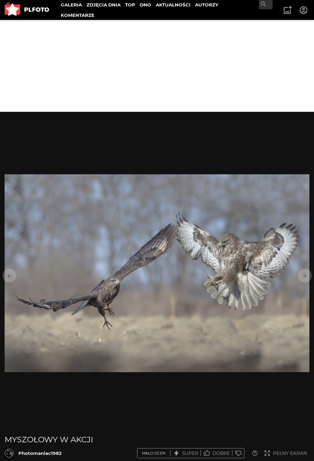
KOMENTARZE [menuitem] (77, 15)
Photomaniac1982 (40, 453)
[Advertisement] (157, 66)
